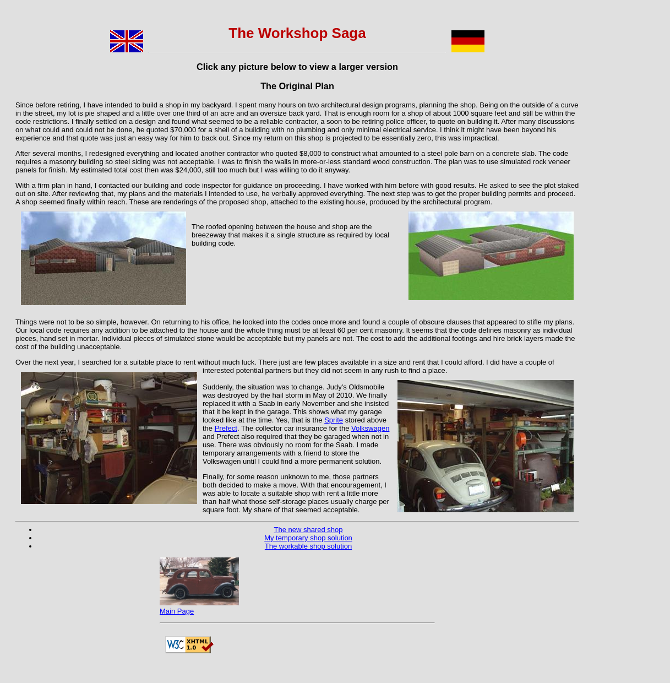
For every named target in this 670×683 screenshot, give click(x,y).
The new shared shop (308, 529)
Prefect (226, 428)
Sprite (333, 420)
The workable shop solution (308, 546)
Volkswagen (370, 428)
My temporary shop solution (308, 538)
